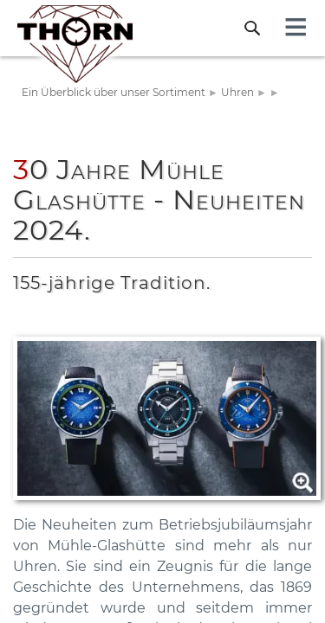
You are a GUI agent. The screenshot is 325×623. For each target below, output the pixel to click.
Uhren (237, 92)
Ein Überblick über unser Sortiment (113, 92)
